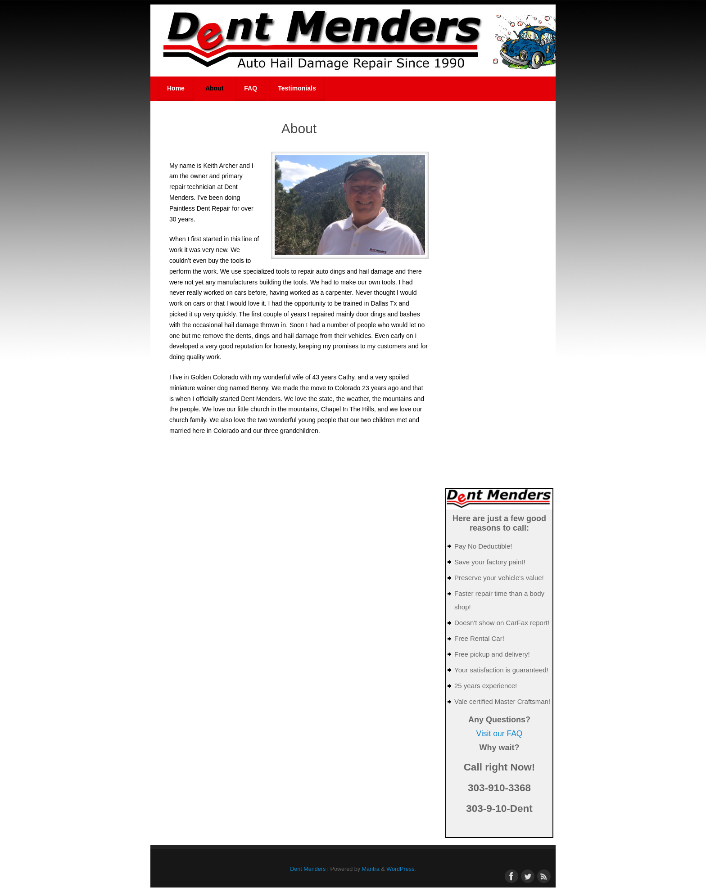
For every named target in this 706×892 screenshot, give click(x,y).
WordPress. (401, 869)
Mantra (371, 869)
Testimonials (297, 88)
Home (176, 88)
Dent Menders (308, 869)
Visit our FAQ (499, 733)
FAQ (250, 88)
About (214, 88)
